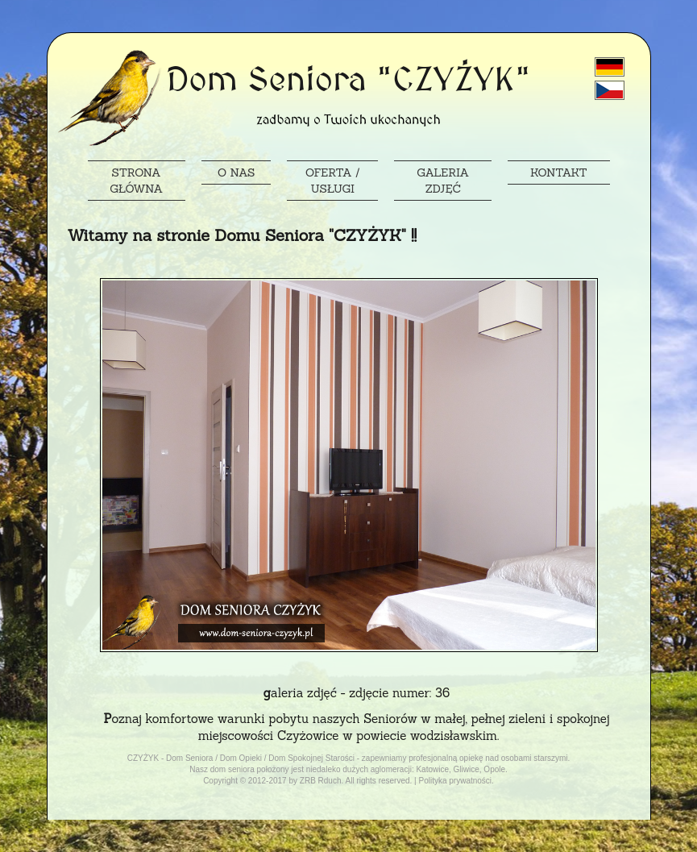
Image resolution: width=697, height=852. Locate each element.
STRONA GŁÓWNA (136, 180)
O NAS (236, 172)
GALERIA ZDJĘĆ (443, 180)
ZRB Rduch (321, 780)
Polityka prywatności (455, 780)
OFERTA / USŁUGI (332, 180)
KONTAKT (558, 172)
